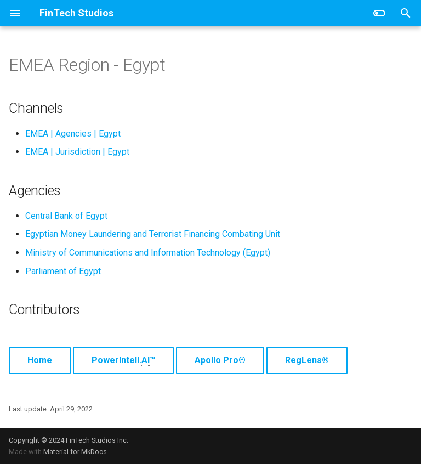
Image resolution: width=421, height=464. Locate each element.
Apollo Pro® (220, 360)
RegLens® (307, 360)
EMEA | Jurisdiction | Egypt (77, 151)
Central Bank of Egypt (66, 216)
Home (39, 360)
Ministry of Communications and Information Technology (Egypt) (147, 252)
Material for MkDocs (75, 452)
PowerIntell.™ (123, 360)
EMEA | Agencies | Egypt (73, 133)
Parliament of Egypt (63, 271)
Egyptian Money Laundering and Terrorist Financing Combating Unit (152, 234)
